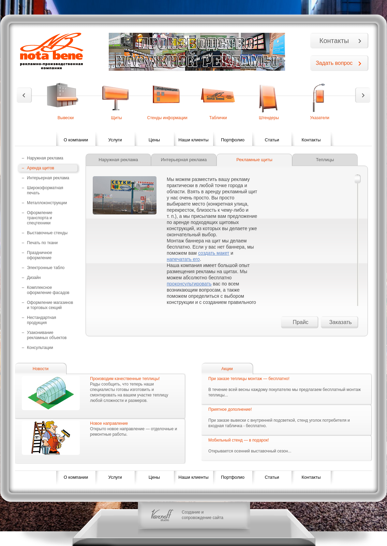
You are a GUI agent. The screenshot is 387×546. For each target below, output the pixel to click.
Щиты (116, 117)
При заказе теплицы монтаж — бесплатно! (248, 378)
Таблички (218, 117)
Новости (40, 368)
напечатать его (183, 259)
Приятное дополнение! (230, 409)
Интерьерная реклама (184, 159)
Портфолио (232, 139)
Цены (154, 139)
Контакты (334, 40)
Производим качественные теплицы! (125, 378)
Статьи (272, 139)
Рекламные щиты (254, 159)
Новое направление (109, 423)
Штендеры (269, 117)
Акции (227, 368)
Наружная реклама (118, 159)
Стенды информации (167, 117)
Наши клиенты (193, 139)
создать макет (213, 253)
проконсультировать (189, 283)
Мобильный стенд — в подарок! (238, 440)
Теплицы (325, 159)
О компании (76, 139)
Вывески (66, 117)
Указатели (319, 117)
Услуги (115, 139)
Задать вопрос (334, 63)
